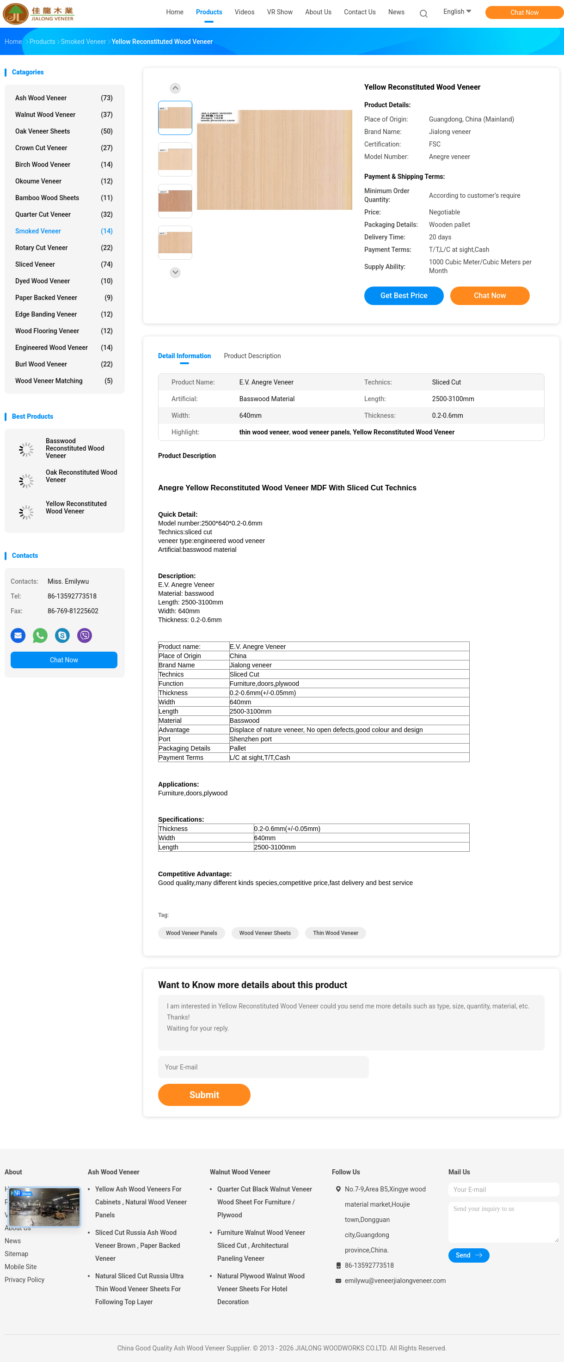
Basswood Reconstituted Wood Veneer (75, 448)
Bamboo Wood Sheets (64, 197)
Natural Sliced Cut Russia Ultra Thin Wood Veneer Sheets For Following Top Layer (139, 1289)
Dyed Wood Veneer (64, 281)
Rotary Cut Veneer (64, 247)
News (13, 1241)
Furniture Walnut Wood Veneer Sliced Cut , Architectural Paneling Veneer (261, 1245)
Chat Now (525, 12)
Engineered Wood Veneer (64, 347)
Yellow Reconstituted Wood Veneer (76, 507)
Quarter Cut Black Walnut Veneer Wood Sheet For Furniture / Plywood (264, 1202)
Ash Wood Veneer (64, 98)
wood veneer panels (191, 933)
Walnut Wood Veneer (64, 114)
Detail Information (184, 356)
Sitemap (16, 1254)
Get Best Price (404, 295)
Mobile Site (21, 1266)
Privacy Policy (24, 1279)
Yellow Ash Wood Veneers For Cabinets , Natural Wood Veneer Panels (141, 1202)
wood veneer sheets (265, 933)
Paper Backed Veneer (64, 297)
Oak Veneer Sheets (64, 131)
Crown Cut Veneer (64, 148)
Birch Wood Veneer (64, 164)
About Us (18, 1228)
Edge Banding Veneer (64, 314)
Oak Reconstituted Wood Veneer (81, 476)
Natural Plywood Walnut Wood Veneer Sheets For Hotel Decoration (261, 1289)
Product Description (252, 356)
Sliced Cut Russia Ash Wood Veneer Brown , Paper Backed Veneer (137, 1245)
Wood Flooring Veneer (64, 331)
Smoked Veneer (64, 231)
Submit (204, 1094)
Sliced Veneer (64, 264)
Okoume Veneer (64, 181)
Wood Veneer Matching (64, 380)
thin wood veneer (335, 933)
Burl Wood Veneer (64, 364)
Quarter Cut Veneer (64, 214)
